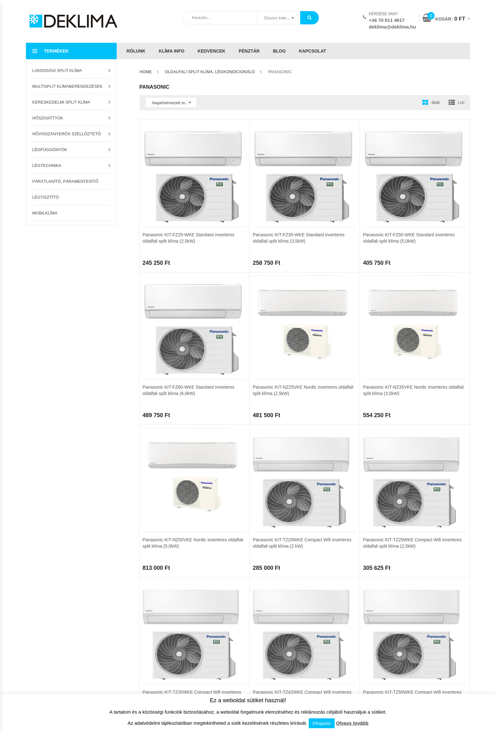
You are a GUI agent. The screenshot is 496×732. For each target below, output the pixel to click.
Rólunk (136, 51)
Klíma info (171, 51)
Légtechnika (46, 165)
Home (146, 71)
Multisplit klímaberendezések (67, 86)
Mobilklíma (44, 213)
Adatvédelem (263, 495)
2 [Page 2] (161, 438)
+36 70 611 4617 (387, 20)
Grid (435, 102)
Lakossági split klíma (57, 70)
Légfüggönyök (49, 149)
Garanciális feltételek (157, 514)
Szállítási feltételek (155, 495)
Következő (205, 438)
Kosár (31, 485)
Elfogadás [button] (322, 723)
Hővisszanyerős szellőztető (66, 133)
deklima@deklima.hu (392, 26)
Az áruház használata (158, 485)
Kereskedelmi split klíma (61, 102)
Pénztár (249, 51)
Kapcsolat (312, 51)
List (461, 102)
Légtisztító (45, 197)
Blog (279, 51)
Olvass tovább (352, 723)
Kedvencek (212, 51)
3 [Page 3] (177, 438)
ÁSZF (256, 485)
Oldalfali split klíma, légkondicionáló (210, 71)
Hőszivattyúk (47, 118)
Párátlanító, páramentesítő (65, 181)
